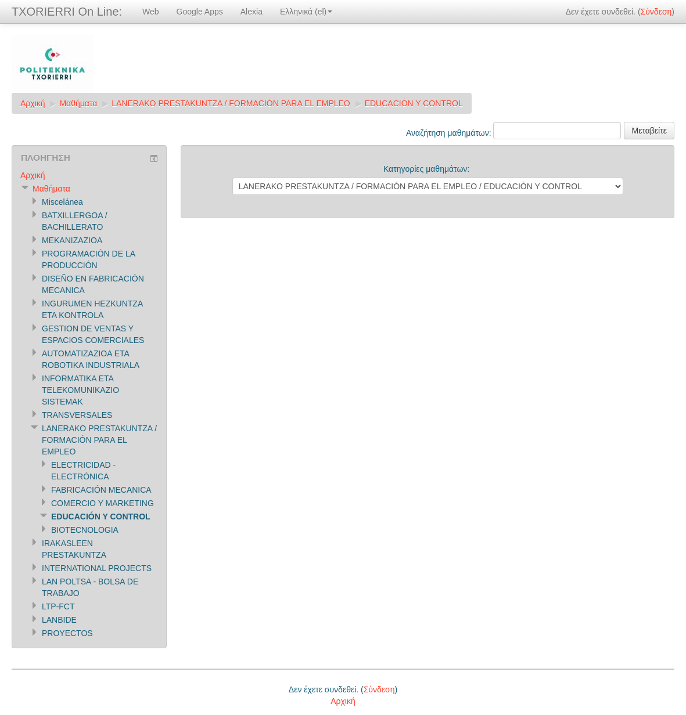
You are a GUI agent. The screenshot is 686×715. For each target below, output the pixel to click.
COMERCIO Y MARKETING (102, 503)
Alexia (251, 11)
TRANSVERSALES (77, 415)
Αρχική (32, 103)
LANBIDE (59, 619)
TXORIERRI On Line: (67, 11)
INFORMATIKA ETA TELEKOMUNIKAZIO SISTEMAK (80, 390)
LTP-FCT (58, 606)
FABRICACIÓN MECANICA (101, 489)
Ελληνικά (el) (306, 11)
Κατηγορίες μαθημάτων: (426, 169)
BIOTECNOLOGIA (84, 530)
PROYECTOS (67, 633)
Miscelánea (62, 202)
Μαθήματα (78, 103)
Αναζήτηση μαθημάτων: (449, 133)
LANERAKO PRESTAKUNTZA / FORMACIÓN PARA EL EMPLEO (231, 103)
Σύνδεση (656, 11)
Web (150, 11)
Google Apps (200, 11)
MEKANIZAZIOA (72, 240)
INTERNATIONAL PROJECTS (97, 568)
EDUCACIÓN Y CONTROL (414, 103)
